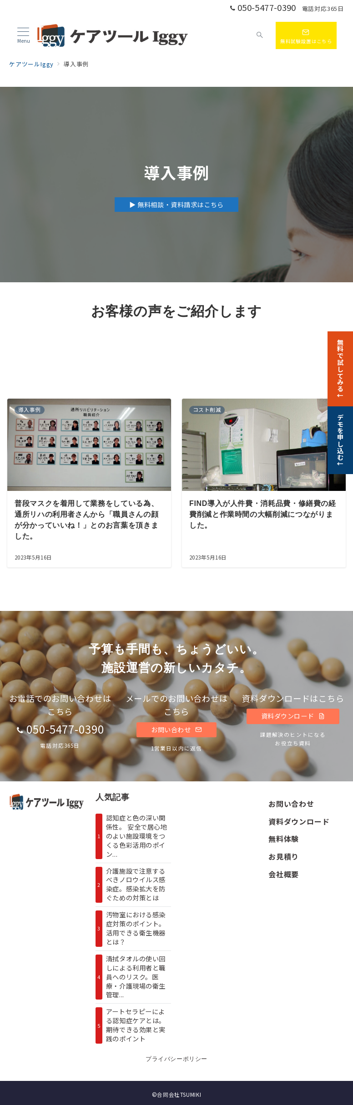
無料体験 (283, 838)
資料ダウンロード (293, 715)
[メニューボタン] (23, 36)
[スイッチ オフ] (260, 35)
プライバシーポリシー (176, 1058)
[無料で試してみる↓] (340, 367)
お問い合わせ (176, 729)
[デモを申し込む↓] (340, 439)
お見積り (283, 856)
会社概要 (283, 874)
